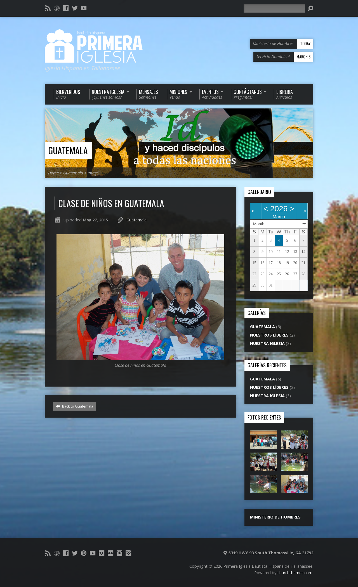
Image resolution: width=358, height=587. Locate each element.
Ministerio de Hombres (275, 517)
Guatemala (68, 150)
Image (93, 173)
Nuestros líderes (269, 335)
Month (258, 224)
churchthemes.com (294, 572)
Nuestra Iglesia (267, 343)
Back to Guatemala (74, 406)
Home (53, 173)
